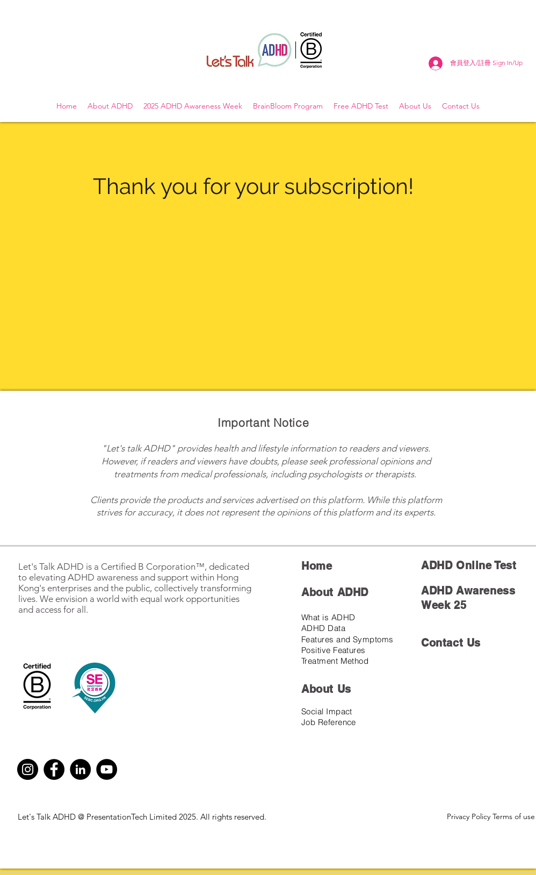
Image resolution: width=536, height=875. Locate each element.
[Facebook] (54, 769)
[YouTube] (106, 769)
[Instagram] (27, 769)
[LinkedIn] (80, 769)
